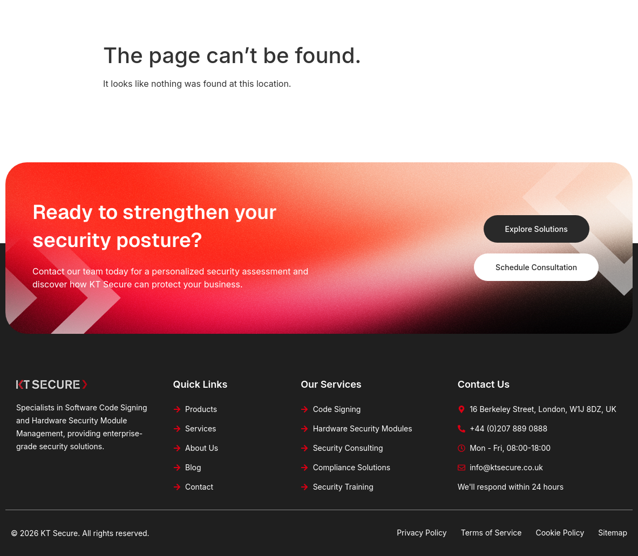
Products (268, 14)
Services (321, 14)
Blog (421, 14)
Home (219, 14)
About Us (374, 14)
